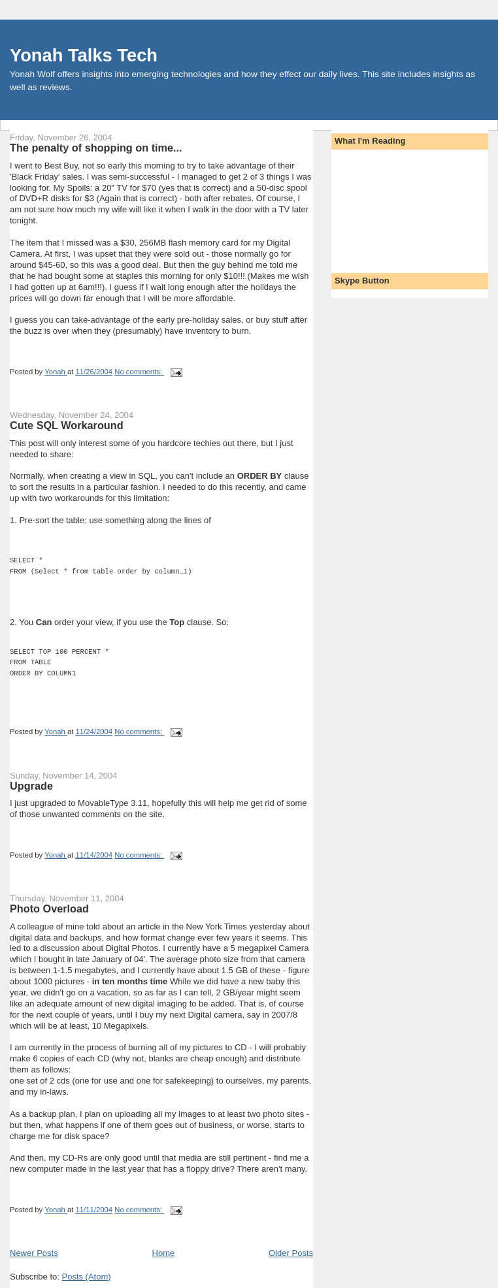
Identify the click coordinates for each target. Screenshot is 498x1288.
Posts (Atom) (86, 1276)
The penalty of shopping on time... (96, 147)
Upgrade (31, 786)
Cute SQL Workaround (67, 425)
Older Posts (291, 1253)
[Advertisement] (393, 207)
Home (163, 1253)
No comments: (139, 372)
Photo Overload (49, 908)
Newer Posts (34, 1253)
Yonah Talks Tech (84, 55)
